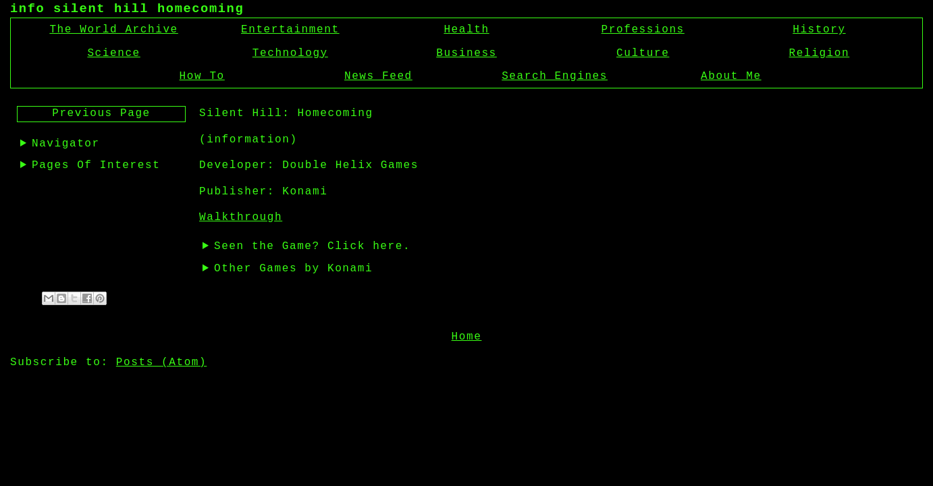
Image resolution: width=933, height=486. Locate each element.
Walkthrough (240, 217)
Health (466, 29)
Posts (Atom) (161, 361)
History (819, 29)
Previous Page (101, 113)
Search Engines (555, 76)
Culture (642, 53)
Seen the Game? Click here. (312, 246)
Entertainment (290, 29)
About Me (731, 76)
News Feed (378, 76)
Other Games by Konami (293, 268)
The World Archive (113, 29)
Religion (819, 53)
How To (202, 76)
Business (466, 53)
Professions (643, 29)
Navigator (66, 143)
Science (113, 53)
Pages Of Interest (96, 165)
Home (467, 335)
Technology (290, 53)
